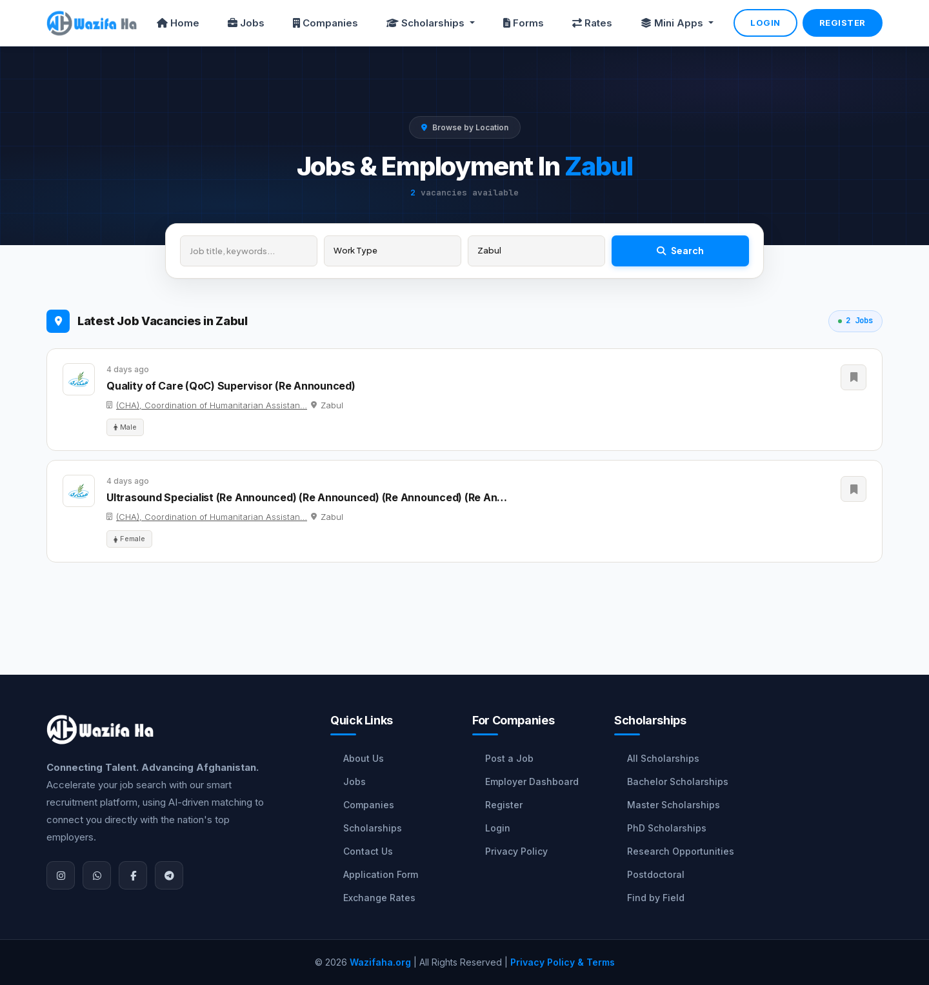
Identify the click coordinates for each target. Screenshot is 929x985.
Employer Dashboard (532, 781)
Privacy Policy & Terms (562, 962)
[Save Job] (853, 377)
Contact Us (368, 851)
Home (178, 23)
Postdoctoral (655, 874)
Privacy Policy (516, 851)
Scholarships (372, 827)
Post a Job (509, 758)
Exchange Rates (379, 897)
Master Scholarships (673, 804)
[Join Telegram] (169, 875)
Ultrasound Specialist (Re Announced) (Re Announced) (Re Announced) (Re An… (306, 497)
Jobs (246, 23)
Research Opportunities (680, 851)
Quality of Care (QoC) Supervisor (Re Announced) (230, 385)
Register (842, 22)
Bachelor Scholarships (677, 781)
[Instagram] (60, 875)
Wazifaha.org (380, 962)
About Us (363, 758)
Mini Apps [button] (673, 23)
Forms (523, 23)
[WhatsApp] (97, 875)
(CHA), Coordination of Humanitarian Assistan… (211, 405)
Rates (592, 23)
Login (765, 22)
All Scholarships (663, 758)
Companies (325, 23)
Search (680, 250)
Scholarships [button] (426, 23)
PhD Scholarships (666, 827)
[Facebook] (133, 875)
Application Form (380, 874)
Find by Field (655, 897)
